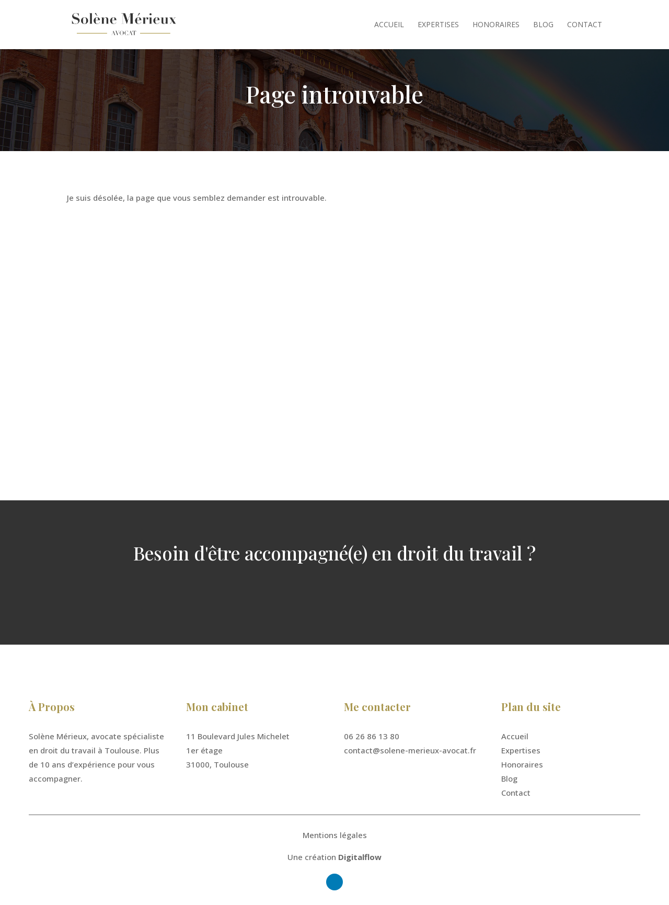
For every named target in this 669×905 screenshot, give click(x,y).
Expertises (438, 25)
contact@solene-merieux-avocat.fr (410, 750)
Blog (543, 25)
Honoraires (496, 25)
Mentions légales (335, 835)
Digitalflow (360, 857)
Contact (584, 25)
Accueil (389, 25)
